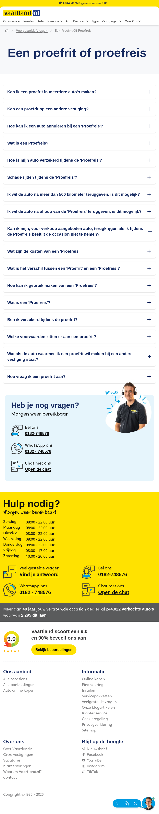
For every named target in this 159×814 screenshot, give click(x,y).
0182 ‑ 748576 (38, 451)
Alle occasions (15, 679)
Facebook (92, 755)
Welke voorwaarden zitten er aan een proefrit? (79, 336)
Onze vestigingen (18, 755)
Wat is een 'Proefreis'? (79, 302)
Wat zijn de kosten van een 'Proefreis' (79, 251)
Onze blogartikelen (98, 708)
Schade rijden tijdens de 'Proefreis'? (79, 177)
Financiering (92, 685)
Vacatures (12, 761)
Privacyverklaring (97, 725)
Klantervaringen (17, 766)
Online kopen (93, 679)
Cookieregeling (95, 719)
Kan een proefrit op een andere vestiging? (79, 109)
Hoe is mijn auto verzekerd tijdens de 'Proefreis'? (79, 160)
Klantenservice (94, 713)
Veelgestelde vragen (32, 31)
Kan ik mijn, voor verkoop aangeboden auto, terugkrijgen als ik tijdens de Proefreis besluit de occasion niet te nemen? (79, 231)
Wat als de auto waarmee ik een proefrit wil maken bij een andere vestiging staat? (79, 357)
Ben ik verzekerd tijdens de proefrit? (79, 319)
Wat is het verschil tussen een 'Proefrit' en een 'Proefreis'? (79, 268)
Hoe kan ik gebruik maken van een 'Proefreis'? (79, 285)
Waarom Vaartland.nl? (22, 772)
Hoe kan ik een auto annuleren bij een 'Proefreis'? (79, 126)
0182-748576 (37, 433)
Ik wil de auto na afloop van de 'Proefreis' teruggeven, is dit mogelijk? (79, 211)
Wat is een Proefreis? (79, 143)
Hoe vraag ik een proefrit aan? (79, 376)
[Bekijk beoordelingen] (53, 649)
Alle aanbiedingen (19, 685)
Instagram (93, 766)
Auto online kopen (18, 691)
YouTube (91, 761)
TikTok (90, 772)
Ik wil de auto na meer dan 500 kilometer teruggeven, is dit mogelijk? (79, 194)
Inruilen (88, 691)
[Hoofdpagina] (7, 31)
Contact (10, 778)
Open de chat (38, 469)
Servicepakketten (97, 696)
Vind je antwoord (39, 574)
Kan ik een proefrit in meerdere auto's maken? (79, 92)
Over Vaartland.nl (18, 749)
